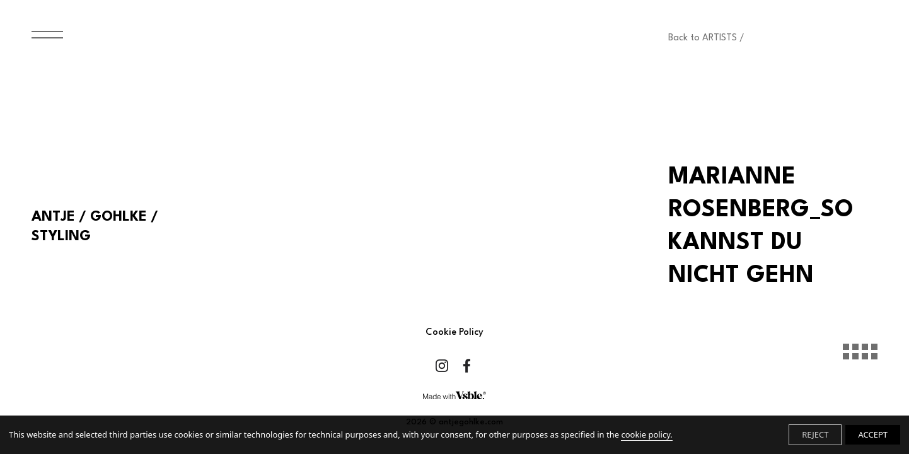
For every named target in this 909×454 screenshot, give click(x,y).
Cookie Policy (454, 332)
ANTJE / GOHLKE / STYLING (95, 226)
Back (706, 38)
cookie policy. (646, 434)
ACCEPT (873, 434)
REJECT (815, 434)
